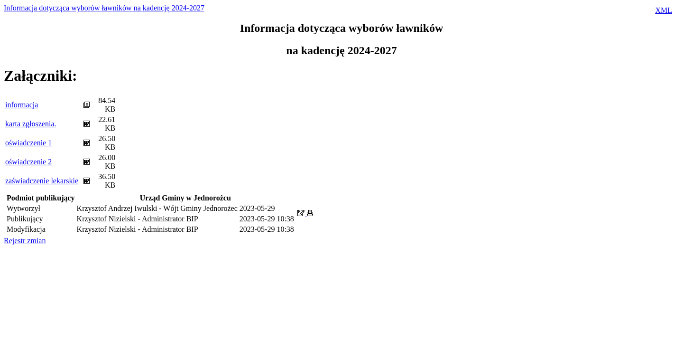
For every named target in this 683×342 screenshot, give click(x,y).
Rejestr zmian (25, 241)
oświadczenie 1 (28, 143)
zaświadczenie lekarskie (41, 181)
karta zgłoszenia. (30, 124)
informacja (21, 105)
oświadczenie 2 (28, 162)
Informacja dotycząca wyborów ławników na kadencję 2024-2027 (104, 8)
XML (663, 10)
